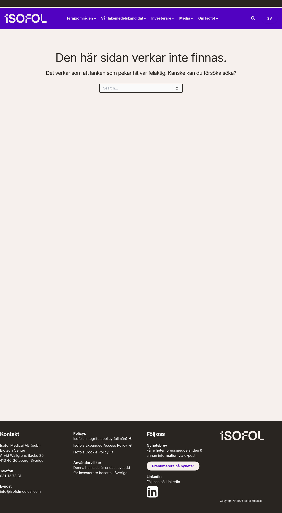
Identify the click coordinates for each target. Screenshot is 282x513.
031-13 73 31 (10, 476)
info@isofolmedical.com (20, 491)
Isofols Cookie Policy (91, 452)
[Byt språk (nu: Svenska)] (270, 18)
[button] (253, 18)
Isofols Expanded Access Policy (100, 445)
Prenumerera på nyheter (173, 466)
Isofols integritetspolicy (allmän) (100, 438)
